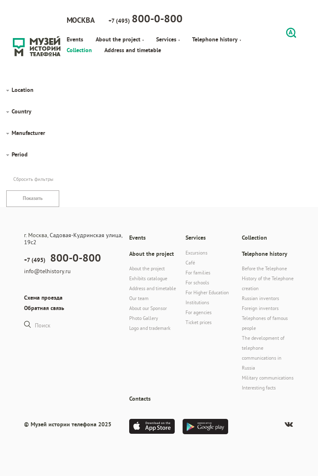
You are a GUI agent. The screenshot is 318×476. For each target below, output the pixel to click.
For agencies (199, 312)
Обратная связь (44, 308)
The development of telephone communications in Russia (263, 353)
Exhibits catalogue (148, 278)
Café (190, 263)
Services (168, 39)
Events (75, 39)
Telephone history (216, 39)
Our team (139, 298)
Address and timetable (132, 50)
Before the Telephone (264, 268)
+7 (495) (145, 19)
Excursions (196, 253)
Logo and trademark (150, 328)
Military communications (268, 378)
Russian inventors (260, 298)
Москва (81, 20)
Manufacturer (28, 133)
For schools (197, 282)
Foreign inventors (260, 308)
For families (198, 272)
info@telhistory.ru (47, 271)
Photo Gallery (143, 318)
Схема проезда (43, 297)
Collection (79, 50)
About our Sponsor (148, 308)
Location (23, 90)
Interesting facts (259, 388)
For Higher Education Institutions (207, 297)
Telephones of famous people (265, 323)
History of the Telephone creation (268, 283)
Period (20, 154)
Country (21, 111)
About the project (120, 39)
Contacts (140, 398)
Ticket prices (199, 322)
